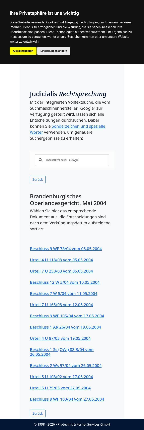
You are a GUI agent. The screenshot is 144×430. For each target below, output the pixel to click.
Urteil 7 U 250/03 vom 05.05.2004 (61, 271)
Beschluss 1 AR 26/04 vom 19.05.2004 (65, 327)
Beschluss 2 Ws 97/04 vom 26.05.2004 (65, 365)
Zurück (37, 179)
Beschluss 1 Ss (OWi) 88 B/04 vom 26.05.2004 (62, 352)
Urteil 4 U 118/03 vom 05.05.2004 (61, 260)
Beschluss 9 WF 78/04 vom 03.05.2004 (66, 248)
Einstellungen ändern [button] (54, 50)
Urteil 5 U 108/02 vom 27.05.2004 (61, 376)
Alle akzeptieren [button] (23, 50)
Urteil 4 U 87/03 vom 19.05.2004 (60, 338)
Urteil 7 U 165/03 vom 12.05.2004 (61, 304)
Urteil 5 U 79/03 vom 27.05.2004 (60, 388)
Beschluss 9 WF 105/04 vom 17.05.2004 (67, 316)
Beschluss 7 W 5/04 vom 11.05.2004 (63, 293)
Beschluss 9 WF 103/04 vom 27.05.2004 (67, 399)
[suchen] (71, 160)
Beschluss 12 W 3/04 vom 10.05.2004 (65, 282)
